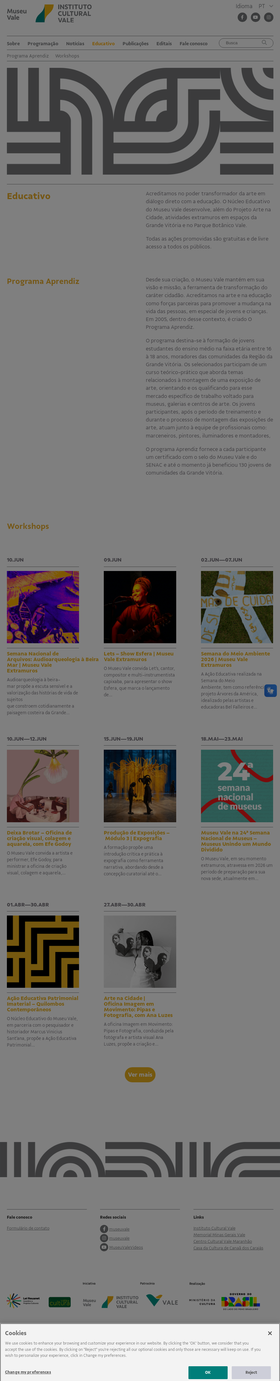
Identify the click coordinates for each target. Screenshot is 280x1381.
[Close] (270, 1339)
